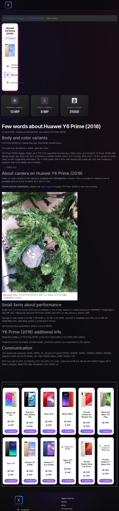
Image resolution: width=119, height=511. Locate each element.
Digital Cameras (67, 469)
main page (46, 186)
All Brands (9, 18)
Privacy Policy (66, 479)
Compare (11, 38)
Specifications (11, 82)
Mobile (64, 472)
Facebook (22, 480)
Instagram (22, 491)
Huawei (21, 18)
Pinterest (22, 497)
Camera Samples (11, 66)
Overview (11, 75)
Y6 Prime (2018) (36, 18)
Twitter (21, 486)
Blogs (63, 476)
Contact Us (65, 486)
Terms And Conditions (70, 483)
